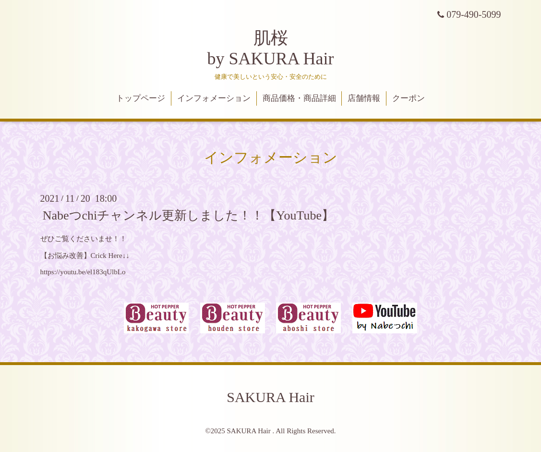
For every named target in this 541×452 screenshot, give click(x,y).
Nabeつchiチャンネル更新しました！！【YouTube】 (188, 215)
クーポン (408, 98)
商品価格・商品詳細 (299, 98)
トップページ (140, 98)
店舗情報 (364, 98)
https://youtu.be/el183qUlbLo (83, 272)
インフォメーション (214, 98)
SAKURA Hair (270, 397)
